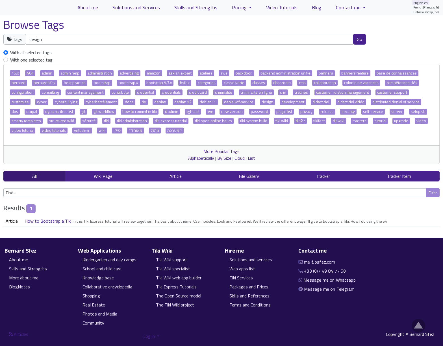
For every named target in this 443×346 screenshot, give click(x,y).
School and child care (101, 268)
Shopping (91, 295)
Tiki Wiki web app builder (178, 277)
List (251, 158)
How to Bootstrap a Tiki (49, 221)
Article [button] (176, 176)
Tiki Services (241, 277)
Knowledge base (98, 277)
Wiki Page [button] (103, 176)
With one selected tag (31, 59)
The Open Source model (178, 295)
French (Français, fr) (426, 7)
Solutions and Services (136, 7)
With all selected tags (31, 52)
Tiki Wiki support (171, 259)
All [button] (34, 176)
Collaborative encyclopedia (107, 286)
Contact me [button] (349, 7)
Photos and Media (99, 313)
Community (93, 322)
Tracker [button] (323, 176)
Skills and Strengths (28, 268)
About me (18, 259)
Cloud (239, 158)
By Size (224, 158)
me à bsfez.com (319, 262)
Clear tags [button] (385, 39)
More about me (23, 277)
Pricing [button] (240, 7)
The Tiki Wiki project (175, 304)
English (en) (421, 2)
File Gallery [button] (249, 176)
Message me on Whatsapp (329, 280)
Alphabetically (201, 158)
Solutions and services (250, 259)
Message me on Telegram (329, 289)
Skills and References (249, 295)
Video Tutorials (281, 7)
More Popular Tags (221, 151)
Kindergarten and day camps (109, 259)
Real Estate (93, 304)
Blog (316, 7)
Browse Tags (33, 24)
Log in (149, 336)
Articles (18, 334)
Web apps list (242, 268)
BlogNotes (19, 286)
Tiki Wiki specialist (173, 268)
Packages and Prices (248, 286)
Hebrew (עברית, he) (426, 12)
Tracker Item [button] (399, 176)
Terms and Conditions (250, 304)
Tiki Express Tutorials (176, 286)
